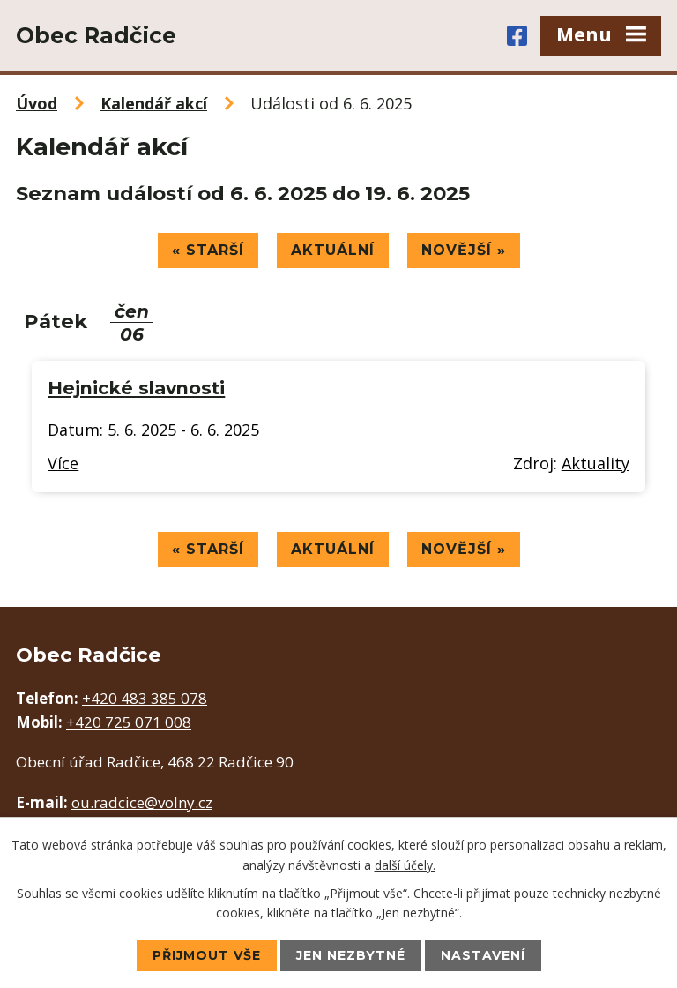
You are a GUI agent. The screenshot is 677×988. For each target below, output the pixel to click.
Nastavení (483, 955)
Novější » (463, 250)
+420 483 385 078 (144, 698)
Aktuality (595, 463)
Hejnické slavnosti (136, 388)
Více (63, 463)
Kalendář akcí (153, 103)
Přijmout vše (207, 955)
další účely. (405, 864)
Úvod (36, 103)
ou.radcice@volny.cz (141, 802)
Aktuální (333, 250)
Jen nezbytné (350, 955)
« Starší (208, 250)
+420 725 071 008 (128, 722)
